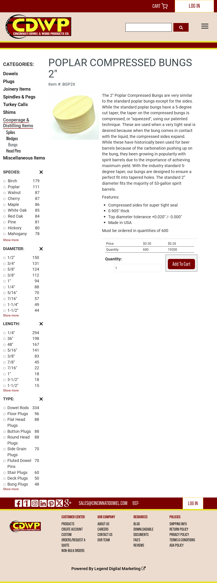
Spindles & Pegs (19, 97)
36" (23, 338)
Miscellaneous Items (24, 158)
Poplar (23, 187)
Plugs (8, 81)
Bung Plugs (23, 484)
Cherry (23, 198)
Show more (11, 240)
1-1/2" (23, 310)
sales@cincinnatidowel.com (103, 503)
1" (23, 281)
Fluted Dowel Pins (23, 463)
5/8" (23, 269)
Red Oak (23, 216)
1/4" (23, 287)
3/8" (23, 275)
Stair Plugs (23, 472)
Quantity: (113, 258)
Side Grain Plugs (23, 451)
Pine (23, 222)
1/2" (23, 257)
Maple (23, 204)
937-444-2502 (136, 504)
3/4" (23, 263)
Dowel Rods (23, 408)
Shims (9, 112)
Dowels (10, 73)
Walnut (23, 192)
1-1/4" (23, 304)
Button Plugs (23, 431)
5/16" (23, 293)
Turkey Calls (15, 104)
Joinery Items (17, 89)
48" (23, 344)
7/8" (23, 362)
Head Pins (13, 151)
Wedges (12, 138)
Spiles (10, 132)
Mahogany (23, 234)
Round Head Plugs (23, 440)
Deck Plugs (23, 478)
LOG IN (194, 5)
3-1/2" (23, 379)
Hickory (23, 228)
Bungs (12, 144)
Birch (23, 181)
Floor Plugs (23, 414)
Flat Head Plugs (23, 422)
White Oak (23, 210)
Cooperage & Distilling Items (18, 122)
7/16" (23, 298)
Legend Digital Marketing (120, 568)
